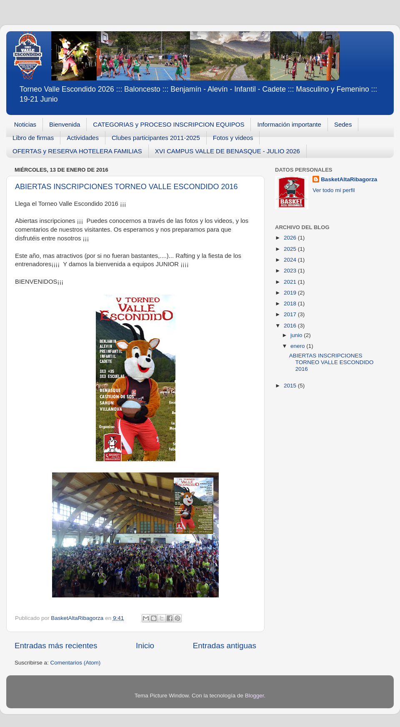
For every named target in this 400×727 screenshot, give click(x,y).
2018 (291, 303)
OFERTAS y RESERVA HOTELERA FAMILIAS (77, 151)
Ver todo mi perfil (333, 190)
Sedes (343, 124)
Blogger (254, 695)
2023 (291, 270)
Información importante (289, 124)
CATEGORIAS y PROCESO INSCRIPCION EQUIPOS (168, 124)
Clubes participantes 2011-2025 (156, 137)
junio (297, 335)
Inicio (145, 645)
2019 (291, 293)
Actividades (83, 137)
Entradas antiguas (224, 645)
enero (298, 346)
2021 (291, 282)
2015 (291, 385)
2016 (291, 325)
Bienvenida (64, 124)
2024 (291, 260)
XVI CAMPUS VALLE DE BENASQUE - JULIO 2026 (227, 151)
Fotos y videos (233, 137)
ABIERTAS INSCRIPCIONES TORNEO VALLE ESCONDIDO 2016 (126, 186)
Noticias (25, 124)
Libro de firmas (33, 137)
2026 (291, 238)
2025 (291, 249)
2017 (291, 314)
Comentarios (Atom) (75, 663)
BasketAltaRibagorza (349, 179)
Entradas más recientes (56, 645)
